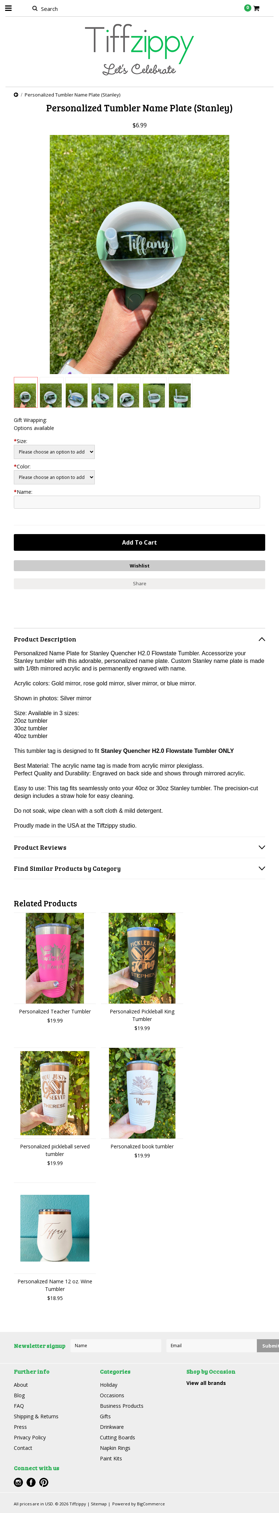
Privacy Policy (30, 1437)
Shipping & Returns (36, 1416)
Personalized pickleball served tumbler (55, 1150)
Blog (19, 1395)
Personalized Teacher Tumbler (55, 1011)
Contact (23, 1447)
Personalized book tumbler (142, 1146)
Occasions (112, 1395)
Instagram (18, 1482)
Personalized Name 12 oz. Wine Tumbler (54, 1285)
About (21, 1384)
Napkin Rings (115, 1447)
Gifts (105, 1416)
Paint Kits (111, 1458)
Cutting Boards (117, 1437)
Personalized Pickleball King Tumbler (142, 1015)
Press (20, 1426)
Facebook (31, 1482)
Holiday (108, 1384)
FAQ (19, 1405)
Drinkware (112, 1426)
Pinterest (43, 1482)
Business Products (121, 1405)
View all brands (206, 1382)
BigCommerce (151, 1503)
